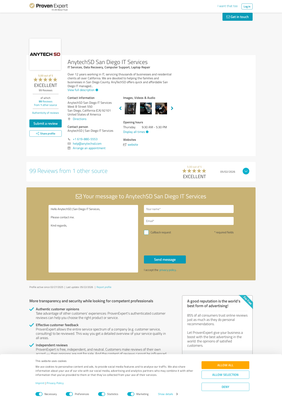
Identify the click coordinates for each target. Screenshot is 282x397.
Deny (225, 382)
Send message (165, 259)
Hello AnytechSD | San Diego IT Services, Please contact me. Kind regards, (93, 238)
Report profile (104, 287)
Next (172, 108)
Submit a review (45, 123)
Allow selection (225, 370)
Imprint (40, 379)
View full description (82, 90)
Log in (247, 6)
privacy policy (167, 270)
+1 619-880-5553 (85, 139)
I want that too (228, 6)
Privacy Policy (55, 379)
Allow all (225, 360)
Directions (79, 119)
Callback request (161, 232)
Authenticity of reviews (45, 113)
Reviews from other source (45, 103)
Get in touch (237, 16)
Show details (165, 390)
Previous (120, 108)
